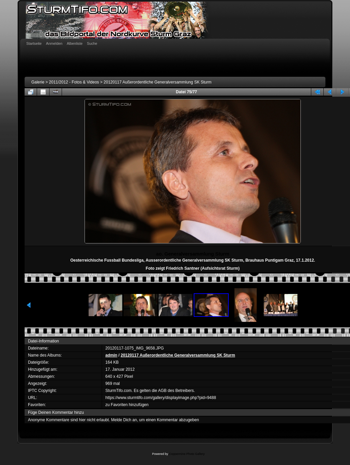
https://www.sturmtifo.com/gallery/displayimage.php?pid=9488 (160, 397)
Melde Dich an (124, 420)
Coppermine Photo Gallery (186, 454)
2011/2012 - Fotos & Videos (74, 82)
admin (111, 355)
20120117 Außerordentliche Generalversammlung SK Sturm (158, 82)
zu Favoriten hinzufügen (127, 404)
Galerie (37, 82)
